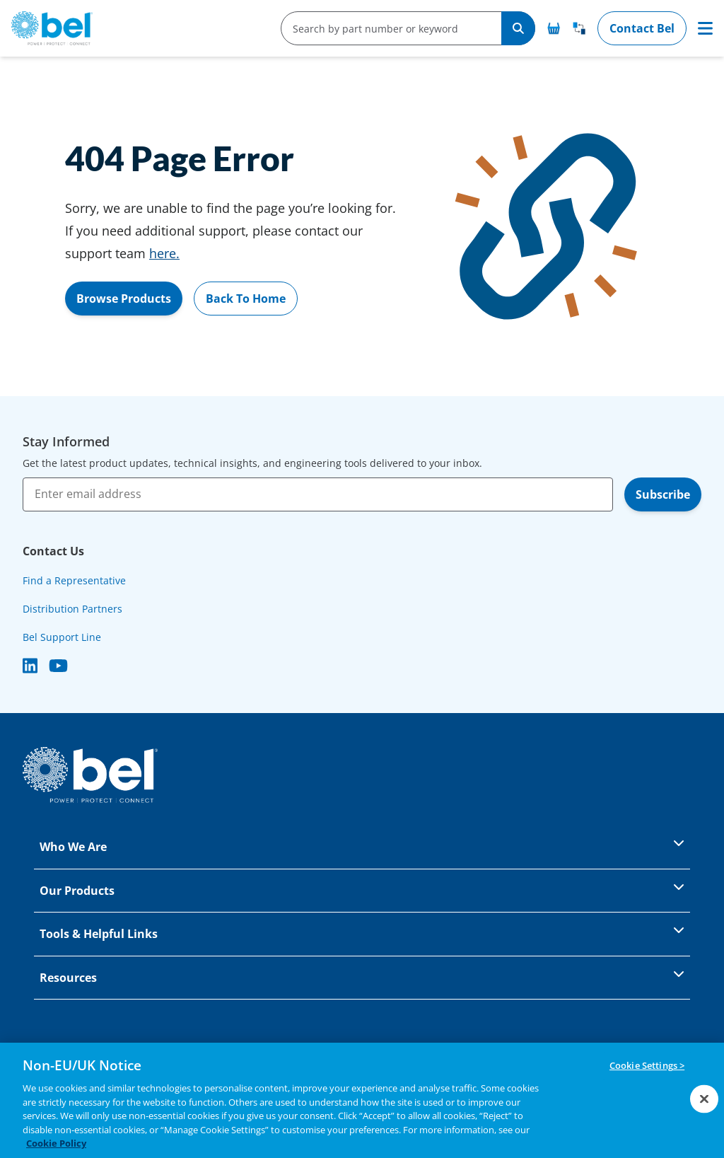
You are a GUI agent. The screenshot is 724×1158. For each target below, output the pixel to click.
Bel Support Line (62, 637)
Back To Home (246, 298)
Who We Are (362, 846)
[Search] (518, 28)
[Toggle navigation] (705, 28)
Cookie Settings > (646, 1066)
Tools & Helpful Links (362, 933)
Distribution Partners (72, 608)
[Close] (704, 1098)
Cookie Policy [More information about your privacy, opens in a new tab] (56, 1143)
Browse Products (123, 298)
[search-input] (386, 28)
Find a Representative (74, 580)
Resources (362, 976)
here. (164, 253)
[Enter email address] (318, 494)
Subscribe (663, 494)
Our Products (362, 889)
